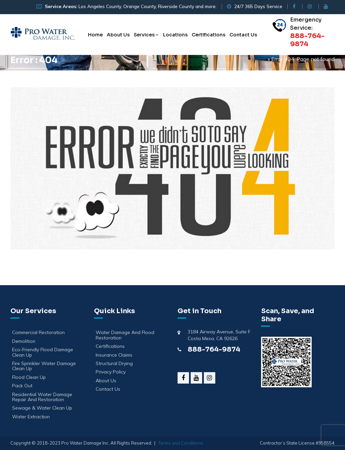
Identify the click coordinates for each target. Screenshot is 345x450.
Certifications (208, 35)
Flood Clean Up (29, 377)
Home (95, 35)
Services (144, 35)
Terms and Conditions (180, 443)
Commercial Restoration (38, 332)
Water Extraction (31, 416)
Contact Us (243, 35)
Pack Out (22, 385)
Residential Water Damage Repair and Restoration (42, 397)
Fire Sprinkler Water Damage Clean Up (44, 366)
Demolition (23, 341)
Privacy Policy (111, 371)
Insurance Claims (114, 355)
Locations (175, 35)
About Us (118, 35)
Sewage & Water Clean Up (42, 408)
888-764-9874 (214, 349)
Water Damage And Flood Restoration (125, 335)
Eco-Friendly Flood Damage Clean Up (42, 352)
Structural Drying (114, 363)
